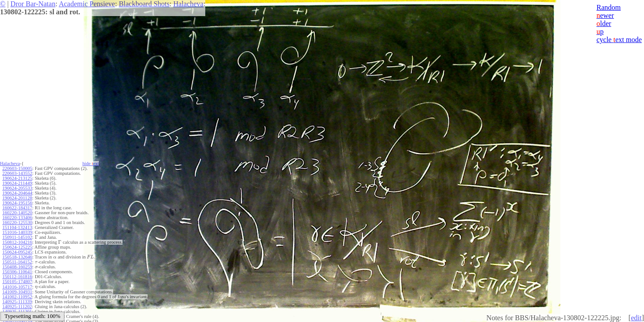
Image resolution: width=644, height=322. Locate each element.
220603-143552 (17, 173)
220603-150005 (17, 168)
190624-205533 (17, 188)
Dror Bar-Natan (32, 4)
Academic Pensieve (87, 4)
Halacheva (188, 4)
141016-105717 (17, 286)
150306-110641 (17, 271)
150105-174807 (17, 281)
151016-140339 (17, 232)
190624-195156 (17, 202)
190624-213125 (17, 178)
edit (636, 318)
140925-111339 (17, 301)
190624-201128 (17, 197)
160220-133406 (17, 217)
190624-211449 (17, 183)
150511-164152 (17, 261)
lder (604, 23)
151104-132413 (17, 227)
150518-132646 (17, 256)
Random (609, 7)
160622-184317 (17, 207)
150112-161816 (17, 276)
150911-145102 (17, 237)
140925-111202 (17, 306)
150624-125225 (17, 247)
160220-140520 (17, 212)
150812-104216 (17, 242)
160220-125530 (17, 222)
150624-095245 (17, 252)
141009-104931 (17, 291)
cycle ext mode (619, 39)
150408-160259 (17, 266)
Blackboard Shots (144, 4)
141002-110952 (17, 296)
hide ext (90, 163)
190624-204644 (17, 193)
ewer (605, 15)
